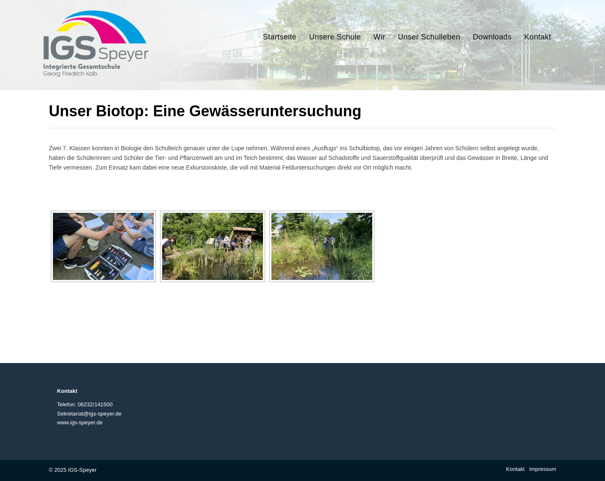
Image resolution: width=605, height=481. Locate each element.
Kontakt (515, 469)
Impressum (542, 469)
